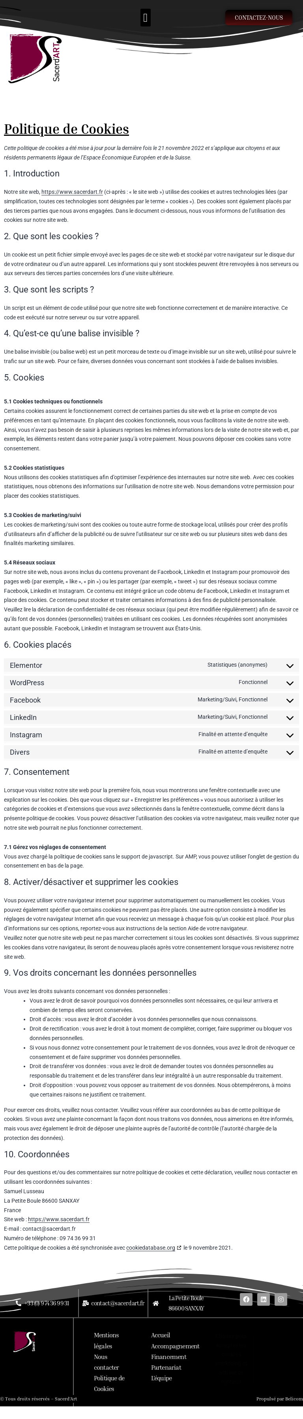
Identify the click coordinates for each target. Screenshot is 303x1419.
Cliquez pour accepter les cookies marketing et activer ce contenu (231, 1359)
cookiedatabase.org (150, 1248)
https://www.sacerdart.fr (72, 192)
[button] (145, 17)
